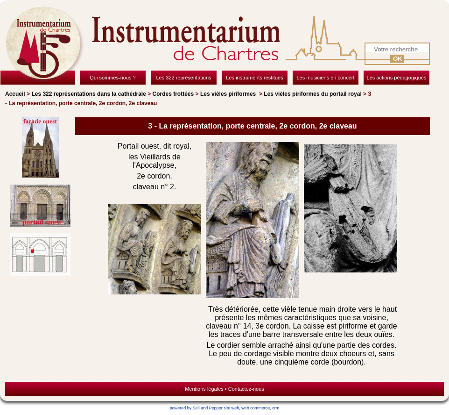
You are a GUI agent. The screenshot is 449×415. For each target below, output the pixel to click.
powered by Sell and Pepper (196, 408)
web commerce (255, 408)
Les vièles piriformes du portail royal (312, 94)
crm (275, 408)
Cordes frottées (173, 94)
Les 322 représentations (88, 94)
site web (231, 408)
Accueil (15, 94)
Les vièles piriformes (229, 94)
